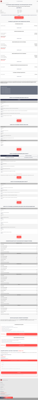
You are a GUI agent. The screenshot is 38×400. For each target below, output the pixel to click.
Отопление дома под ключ (19, 324)
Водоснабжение (2, 384)
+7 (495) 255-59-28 (19, 1)
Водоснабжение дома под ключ (19, 337)
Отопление (1, 383)
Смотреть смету (19, 38)
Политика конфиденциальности (3, 399)
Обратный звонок (2, 393)
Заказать (19, 120)
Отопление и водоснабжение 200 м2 (6, 88)
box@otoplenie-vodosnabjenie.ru (4, 358)
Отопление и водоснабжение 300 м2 (6, 90)
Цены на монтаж (2, 385)
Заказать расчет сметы (19, 17)
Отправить (19, 372)
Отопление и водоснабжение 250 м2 (6, 89)
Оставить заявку (21, 345)
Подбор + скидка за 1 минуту (6, 397)
